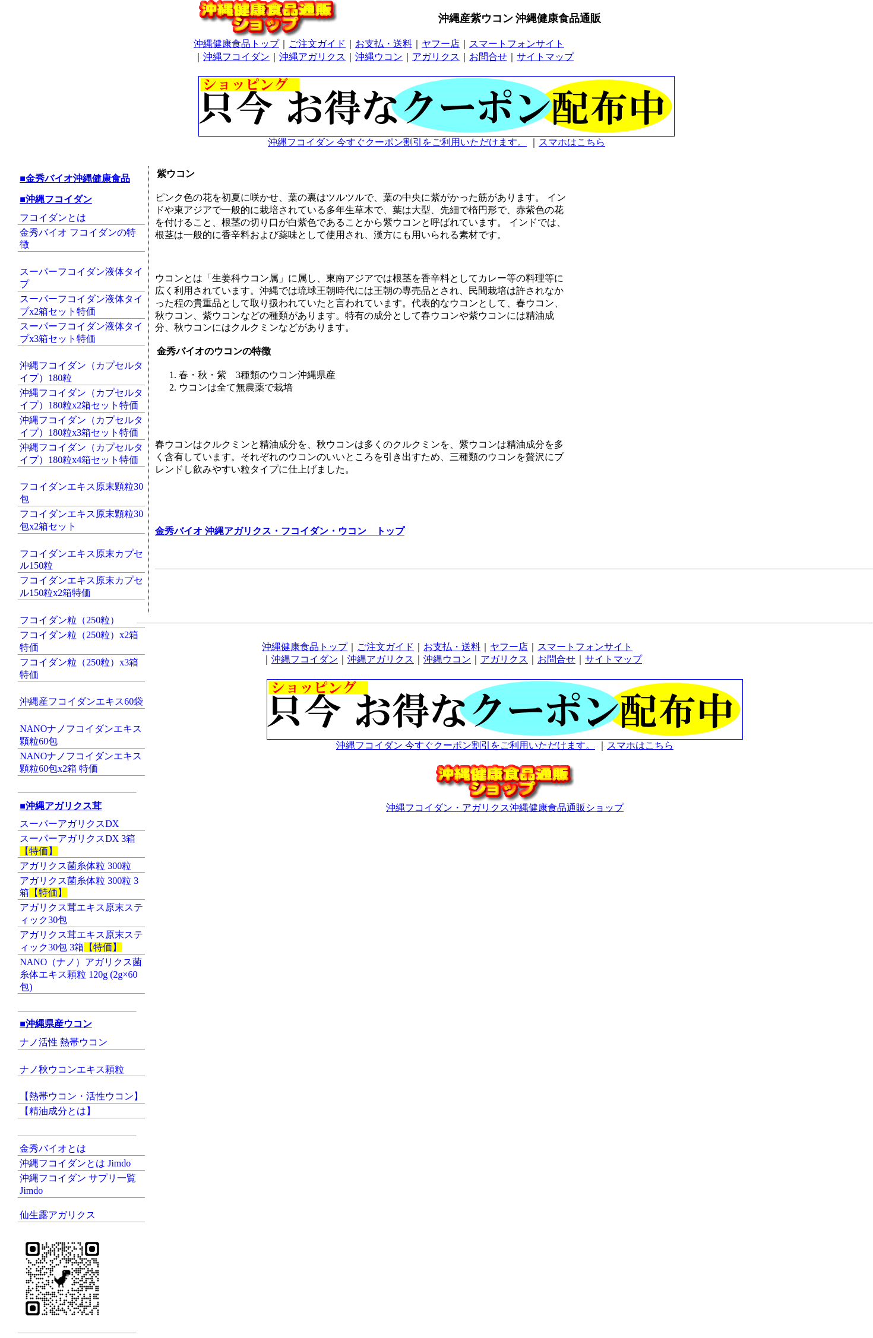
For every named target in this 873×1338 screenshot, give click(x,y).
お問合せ (488, 57)
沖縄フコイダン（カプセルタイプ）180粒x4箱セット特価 (81, 453)
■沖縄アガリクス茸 (61, 806)
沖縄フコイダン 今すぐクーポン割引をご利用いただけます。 (436, 137)
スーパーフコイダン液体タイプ (81, 278)
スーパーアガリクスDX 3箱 (77, 844)
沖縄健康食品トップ (236, 44)
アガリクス (436, 57)
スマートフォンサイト (516, 44)
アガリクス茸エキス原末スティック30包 (81, 913)
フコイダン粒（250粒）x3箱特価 (79, 668)
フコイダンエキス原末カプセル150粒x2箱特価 (81, 586)
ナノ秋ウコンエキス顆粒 (72, 1069)
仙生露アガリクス (58, 1215)
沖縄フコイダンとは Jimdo (75, 1163)
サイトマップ (545, 57)
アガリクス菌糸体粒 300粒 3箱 (79, 887)
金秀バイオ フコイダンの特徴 (78, 238)
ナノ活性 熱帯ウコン (63, 1042)
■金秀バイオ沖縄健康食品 (75, 178)
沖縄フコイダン (236, 57)
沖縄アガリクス (312, 57)
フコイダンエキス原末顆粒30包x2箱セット (81, 520)
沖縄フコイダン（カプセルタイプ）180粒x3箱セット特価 (81, 426)
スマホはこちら (572, 142)
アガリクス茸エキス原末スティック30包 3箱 (81, 941)
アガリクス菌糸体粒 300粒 (75, 866)
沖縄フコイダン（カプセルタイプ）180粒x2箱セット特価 (81, 399)
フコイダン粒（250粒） (69, 620)
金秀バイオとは (53, 1148)
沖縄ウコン (379, 57)
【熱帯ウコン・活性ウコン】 (81, 1096)
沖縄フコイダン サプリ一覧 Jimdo (78, 1184)
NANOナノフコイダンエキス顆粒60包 (81, 735)
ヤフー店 (441, 44)
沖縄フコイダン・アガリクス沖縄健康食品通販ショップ (505, 803)
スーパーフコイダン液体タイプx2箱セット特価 (81, 305)
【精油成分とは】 (58, 1111)
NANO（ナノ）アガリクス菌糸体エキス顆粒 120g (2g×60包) (81, 974)
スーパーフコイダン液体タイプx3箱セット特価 (81, 332)
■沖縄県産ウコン (56, 1024)
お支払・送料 (383, 44)
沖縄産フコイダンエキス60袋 (81, 701)
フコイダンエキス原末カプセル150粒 (81, 559)
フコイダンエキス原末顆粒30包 (81, 492)
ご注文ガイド (317, 44)
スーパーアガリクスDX (69, 824)
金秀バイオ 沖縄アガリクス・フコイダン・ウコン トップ (279, 531)
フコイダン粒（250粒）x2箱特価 (79, 641)
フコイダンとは (53, 218)
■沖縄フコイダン (56, 199)
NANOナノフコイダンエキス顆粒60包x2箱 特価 (81, 762)
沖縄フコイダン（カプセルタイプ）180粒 (81, 371)
